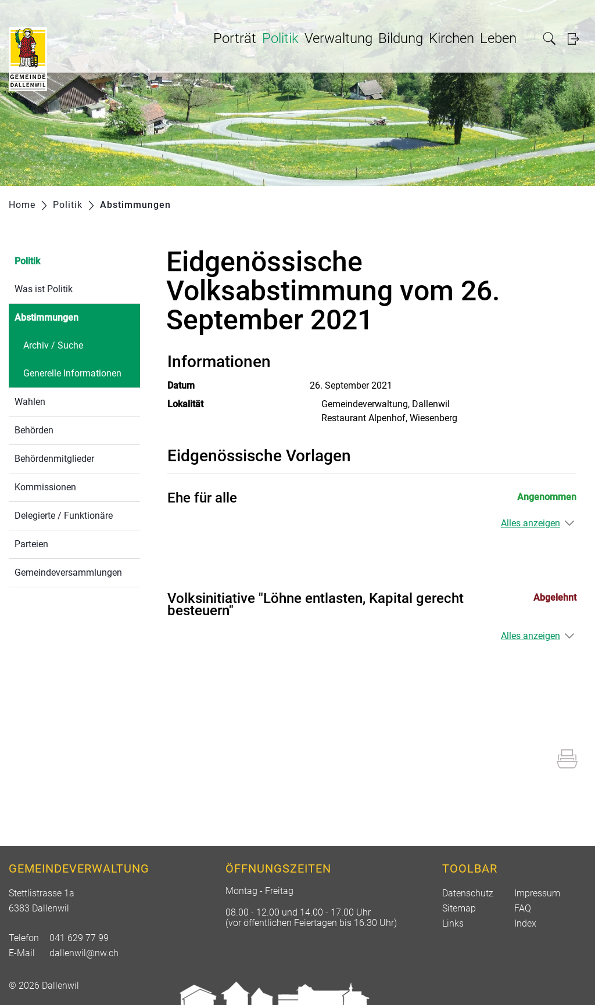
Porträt (234, 38)
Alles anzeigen (530, 523)
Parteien (31, 544)
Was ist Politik (44, 289)
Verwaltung (338, 38)
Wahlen (30, 401)
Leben (498, 38)
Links (453, 923)
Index (525, 923)
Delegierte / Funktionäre (64, 515)
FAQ (522, 908)
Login (577, 38)
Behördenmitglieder (54, 458)
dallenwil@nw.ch (84, 953)
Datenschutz (467, 893)
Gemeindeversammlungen (68, 572)
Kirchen (451, 38)
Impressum (537, 893)
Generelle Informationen (72, 373)
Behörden (34, 430)
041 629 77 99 (79, 937)
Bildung (400, 38)
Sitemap (459, 908)
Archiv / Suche (53, 345)
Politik (280, 38)
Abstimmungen (74, 316)
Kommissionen (45, 487)
